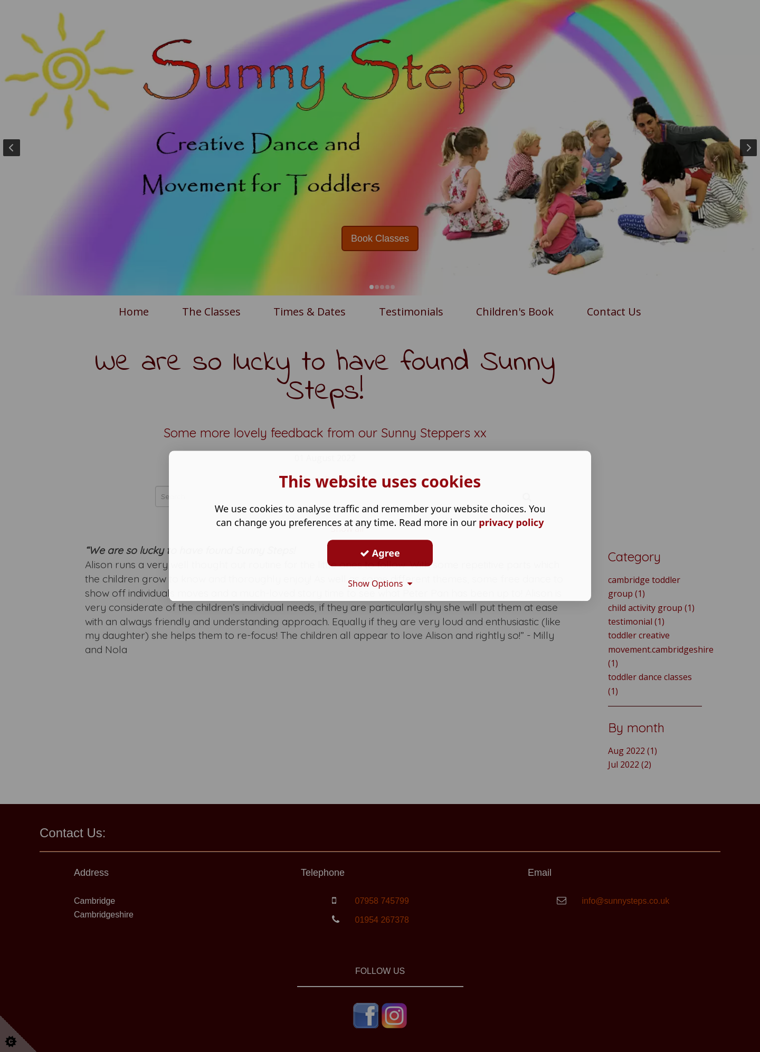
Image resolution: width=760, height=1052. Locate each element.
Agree (380, 553)
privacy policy (511, 522)
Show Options (380, 583)
